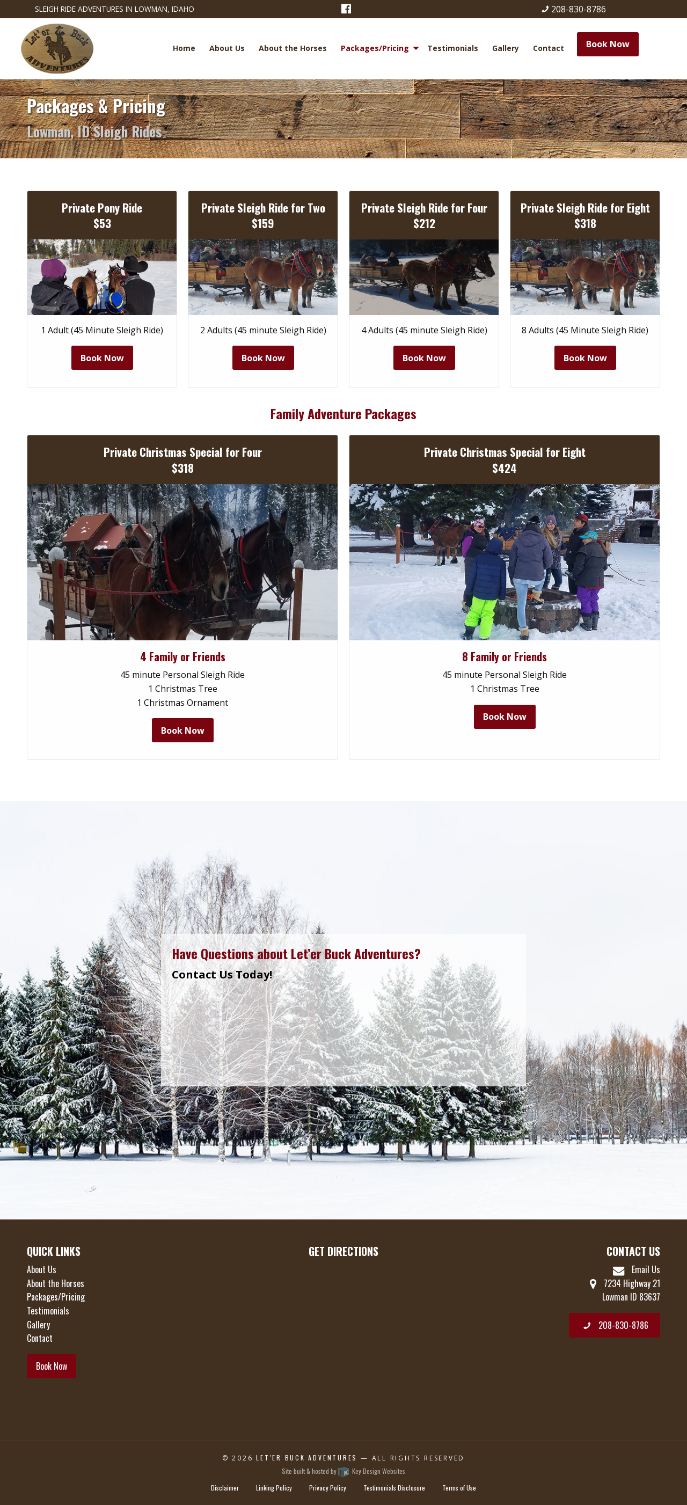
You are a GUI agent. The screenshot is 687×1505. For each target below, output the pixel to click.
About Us (227, 48)
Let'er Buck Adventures (306, 1457)
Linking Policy (274, 1487)
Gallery (505, 48)
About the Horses (293, 48)
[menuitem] (185, 48)
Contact (548, 48)
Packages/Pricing (375, 48)
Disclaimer (225, 1487)
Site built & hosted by (343, 1470)
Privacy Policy (327, 1487)
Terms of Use (459, 1487)
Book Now (608, 44)
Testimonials (452, 48)
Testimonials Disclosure (394, 1487)
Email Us (636, 1269)
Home (184, 48)
